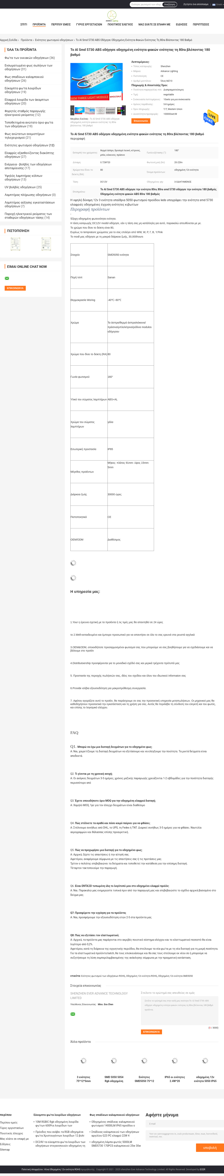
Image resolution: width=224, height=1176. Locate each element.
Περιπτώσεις (201, 24)
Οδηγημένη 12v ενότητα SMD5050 (175, 976)
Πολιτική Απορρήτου (32, 1169)
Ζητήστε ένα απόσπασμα (196, 4)
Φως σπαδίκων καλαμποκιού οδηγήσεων (114, 1114)
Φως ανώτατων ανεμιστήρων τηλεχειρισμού (25, 135)
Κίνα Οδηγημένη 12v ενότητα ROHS (62, 1169)
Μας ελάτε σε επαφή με (154, 24)
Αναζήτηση (169, 4)
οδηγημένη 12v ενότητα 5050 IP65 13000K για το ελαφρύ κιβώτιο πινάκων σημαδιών (205, 1079)
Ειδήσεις (181, 24)
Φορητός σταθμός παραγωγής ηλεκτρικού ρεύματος (25, 113)
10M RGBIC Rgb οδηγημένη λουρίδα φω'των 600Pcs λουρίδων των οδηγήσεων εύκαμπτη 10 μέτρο (56, 1124)
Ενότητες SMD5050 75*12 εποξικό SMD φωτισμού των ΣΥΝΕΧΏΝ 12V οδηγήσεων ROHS (144, 1079)
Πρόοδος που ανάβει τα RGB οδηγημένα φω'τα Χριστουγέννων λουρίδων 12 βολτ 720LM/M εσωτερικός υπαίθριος (59, 1134)
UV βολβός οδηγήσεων (20, 187)
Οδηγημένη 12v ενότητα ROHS (141, 976)
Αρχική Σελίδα (8, 40)
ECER (202, 1169)
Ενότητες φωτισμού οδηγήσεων (54, 40)
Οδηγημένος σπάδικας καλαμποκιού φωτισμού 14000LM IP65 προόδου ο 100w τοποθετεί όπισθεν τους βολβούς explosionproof (115, 1124)
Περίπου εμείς (61, 24)
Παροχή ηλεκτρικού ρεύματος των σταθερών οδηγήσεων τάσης (28, 215)
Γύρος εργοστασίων (89, 24)
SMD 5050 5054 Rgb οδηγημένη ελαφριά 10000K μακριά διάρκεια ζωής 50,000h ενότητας (114, 1079)
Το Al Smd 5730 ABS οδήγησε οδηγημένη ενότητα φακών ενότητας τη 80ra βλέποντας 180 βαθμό (95, 122)
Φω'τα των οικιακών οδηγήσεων (27, 58)
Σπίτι (24, 24)
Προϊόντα (39, 24)
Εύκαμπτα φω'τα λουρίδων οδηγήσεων (57, 1114)
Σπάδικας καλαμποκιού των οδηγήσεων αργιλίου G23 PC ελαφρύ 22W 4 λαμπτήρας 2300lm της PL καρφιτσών (115, 1134)
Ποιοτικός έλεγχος (120, 24)
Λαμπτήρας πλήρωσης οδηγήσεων (28, 195)
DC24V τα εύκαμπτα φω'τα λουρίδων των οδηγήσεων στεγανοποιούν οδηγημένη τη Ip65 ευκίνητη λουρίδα (60, 1144)
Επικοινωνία (141, 120)
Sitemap (5, 1149)
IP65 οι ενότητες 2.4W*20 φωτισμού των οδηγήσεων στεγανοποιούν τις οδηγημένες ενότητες (175, 1079)
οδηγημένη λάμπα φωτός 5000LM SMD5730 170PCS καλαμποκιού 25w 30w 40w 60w (116, 1144)
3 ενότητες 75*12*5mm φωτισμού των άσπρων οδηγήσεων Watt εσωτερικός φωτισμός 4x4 (84, 1079)
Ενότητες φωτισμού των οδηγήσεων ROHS (103, 976)
